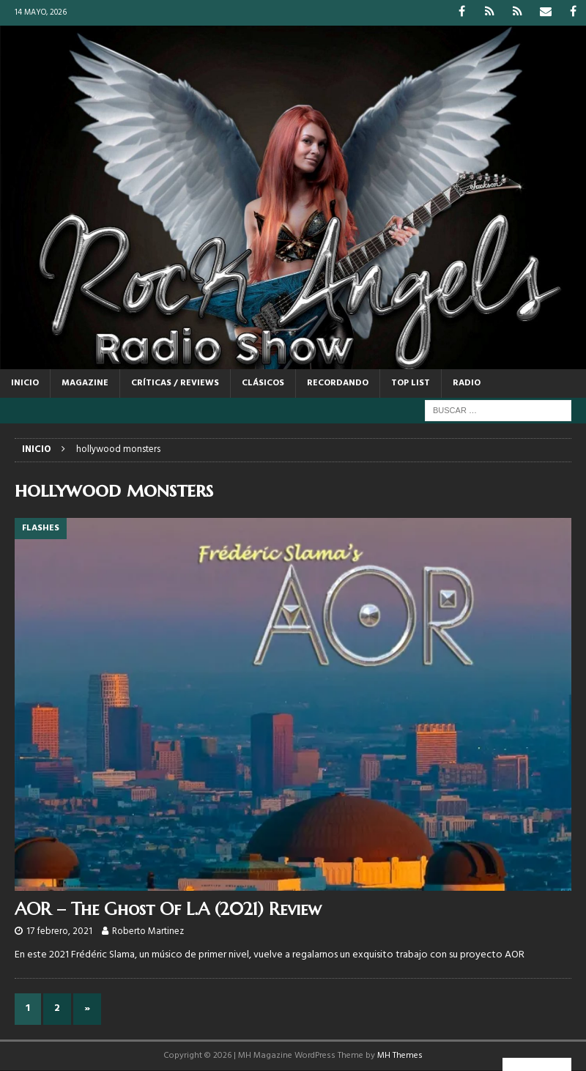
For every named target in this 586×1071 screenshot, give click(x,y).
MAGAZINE (85, 383)
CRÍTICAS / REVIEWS (175, 383)
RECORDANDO (337, 383)
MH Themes (400, 1055)
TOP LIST (410, 383)
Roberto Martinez (148, 931)
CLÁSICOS (263, 383)
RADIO (467, 383)
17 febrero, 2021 (59, 931)
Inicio (25, 383)
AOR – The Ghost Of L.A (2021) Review (168, 909)
